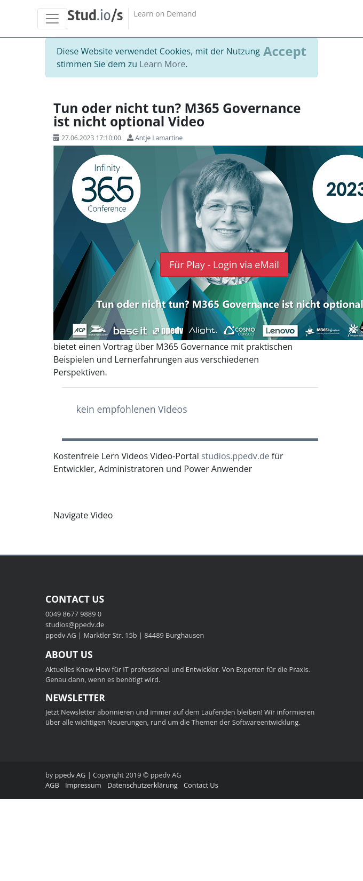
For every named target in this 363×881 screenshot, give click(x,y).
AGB (52, 785)
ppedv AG (70, 775)
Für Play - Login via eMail (224, 264)
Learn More (162, 64)
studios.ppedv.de (235, 456)
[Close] (284, 51)
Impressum (83, 785)
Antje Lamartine (159, 137)
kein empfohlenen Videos (131, 409)
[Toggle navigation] (52, 18)
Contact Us (201, 785)
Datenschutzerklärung (142, 785)
